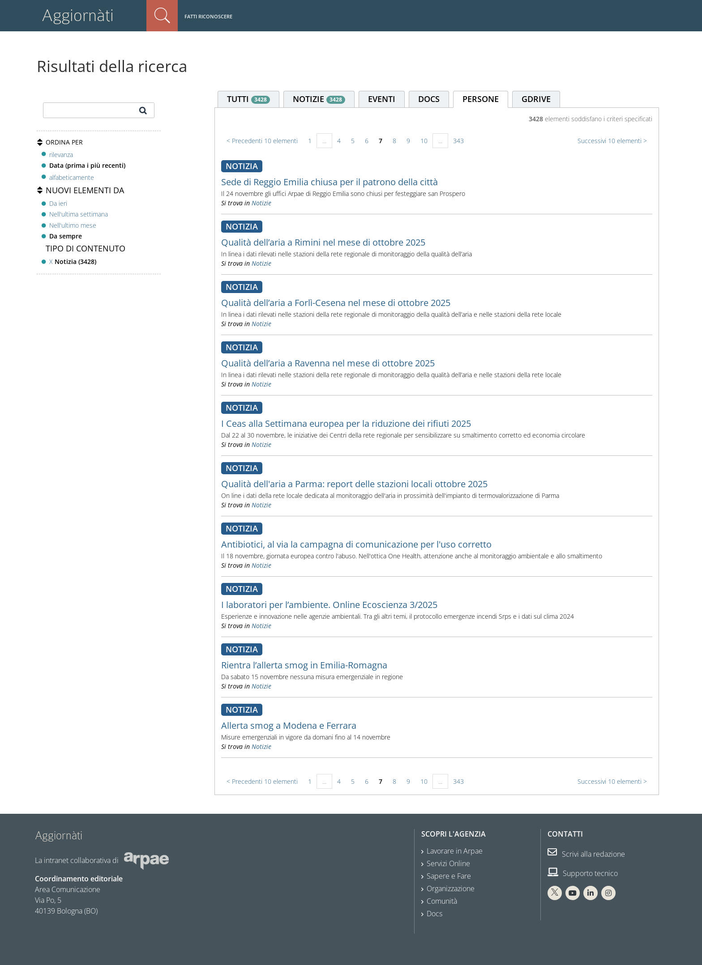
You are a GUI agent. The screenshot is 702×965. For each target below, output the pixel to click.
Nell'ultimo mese (72, 225)
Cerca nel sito (162, 15)
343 (458, 140)
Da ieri (58, 203)
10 (424, 140)
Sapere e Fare (449, 876)
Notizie (261, 203)
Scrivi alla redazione (586, 854)
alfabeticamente (71, 177)
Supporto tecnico (583, 873)
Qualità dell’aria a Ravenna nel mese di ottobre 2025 (328, 363)
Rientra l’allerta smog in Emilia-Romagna (304, 665)
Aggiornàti (78, 15)
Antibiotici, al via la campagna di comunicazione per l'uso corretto (356, 544)
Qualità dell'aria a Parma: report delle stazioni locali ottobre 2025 (354, 484)
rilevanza (61, 154)
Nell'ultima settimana (78, 214)
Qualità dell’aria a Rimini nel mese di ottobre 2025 (323, 242)
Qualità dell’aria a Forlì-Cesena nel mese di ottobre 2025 (335, 303)
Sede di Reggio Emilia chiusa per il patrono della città (329, 182)
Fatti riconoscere (208, 16)
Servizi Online (448, 863)
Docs (434, 913)
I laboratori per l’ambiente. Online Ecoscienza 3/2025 (329, 605)
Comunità (442, 901)
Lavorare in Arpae (455, 851)
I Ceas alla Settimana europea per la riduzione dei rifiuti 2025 (346, 423)
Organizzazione (451, 888)
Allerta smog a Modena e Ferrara (288, 725)
